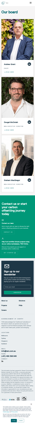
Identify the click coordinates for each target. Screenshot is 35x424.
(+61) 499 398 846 (9, 356)
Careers (3, 310)
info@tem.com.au (8, 351)
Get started (10, 253)
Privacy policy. (14, 412)
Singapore (4, 341)
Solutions (22, 301)
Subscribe (17, 292)
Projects (4, 305)
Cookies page (6, 412)
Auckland (4, 344)
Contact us (8, 232)
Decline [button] (21, 420)
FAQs (20, 305)
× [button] (31, 404)
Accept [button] (13, 420)
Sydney (3, 338)
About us (4, 301)
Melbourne (4, 335)
